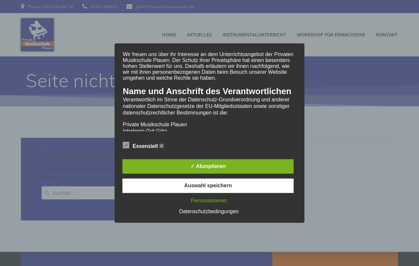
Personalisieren (209, 200)
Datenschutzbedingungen (208, 211)
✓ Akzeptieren (208, 166)
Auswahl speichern (208, 185)
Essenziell (143, 145)
